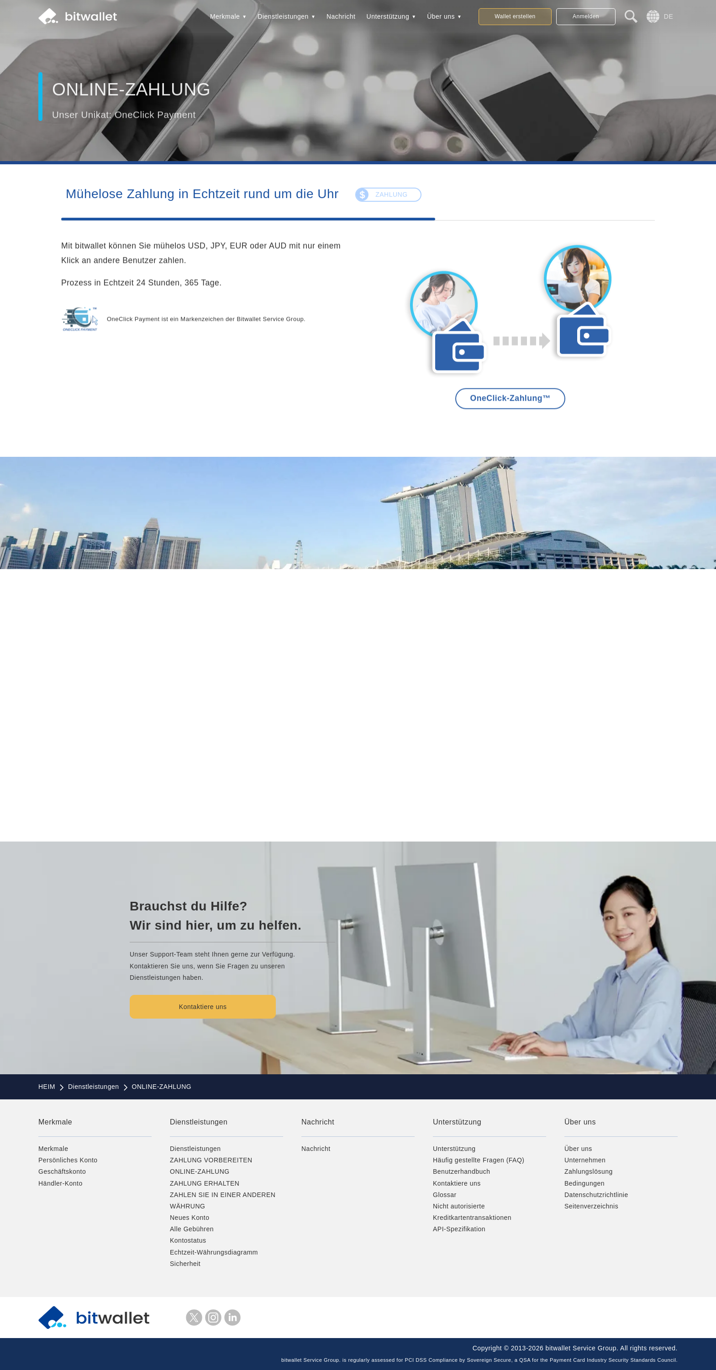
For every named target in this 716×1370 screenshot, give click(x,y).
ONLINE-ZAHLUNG (200, 1171)
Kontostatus (188, 1240)
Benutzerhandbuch (461, 1171)
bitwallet (77, 16)
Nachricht (341, 16)
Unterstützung (388, 16)
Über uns (441, 16)
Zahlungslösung (588, 1171)
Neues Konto (189, 1217)
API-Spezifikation (459, 1229)
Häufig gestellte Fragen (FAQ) (478, 1160)
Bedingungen (584, 1183)
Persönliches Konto (68, 1160)
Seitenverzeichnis (591, 1206)
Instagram (213, 1317)
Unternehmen (584, 1160)
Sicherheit (185, 1263)
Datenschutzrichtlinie (596, 1194)
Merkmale (225, 16)
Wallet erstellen (515, 16)
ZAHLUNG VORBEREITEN (211, 1160)
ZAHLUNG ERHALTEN (204, 1183)
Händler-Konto (60, 1183)
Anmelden (586, 16)
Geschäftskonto (62, 1171)
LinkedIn (232, 1317)
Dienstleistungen (283, 16)
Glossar (445, 1194)
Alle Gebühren (192, 1229)
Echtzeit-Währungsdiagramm (214, 1252)
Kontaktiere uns (205, 1006)
